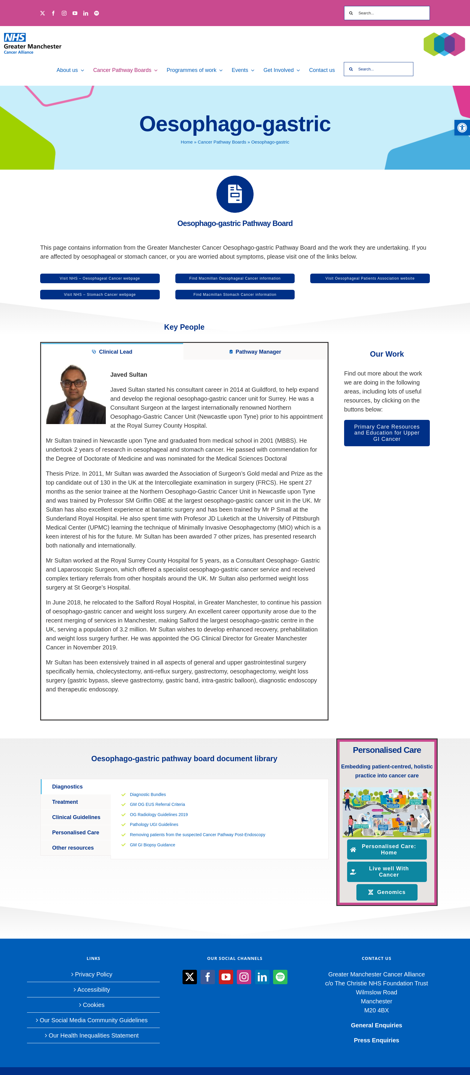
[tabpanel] (184, 540)
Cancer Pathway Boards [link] (222, 141)
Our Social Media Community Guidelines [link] (93, 1020)
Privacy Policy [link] (93, 974)
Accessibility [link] (93, 989)
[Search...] (387, 13)
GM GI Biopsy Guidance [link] (152, 844)
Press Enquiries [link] (376, 1040)
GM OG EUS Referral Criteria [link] (157, 804)
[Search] (351, 13)
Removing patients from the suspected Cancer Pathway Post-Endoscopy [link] (197, 834)
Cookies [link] (93, 1005)
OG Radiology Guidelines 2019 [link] (159, 814)
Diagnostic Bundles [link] (148, 794)
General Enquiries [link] (376, 1025)
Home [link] (187, 141)
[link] (462, 127)
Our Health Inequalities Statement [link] (93, 1035)
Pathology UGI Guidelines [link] (154, 824)
